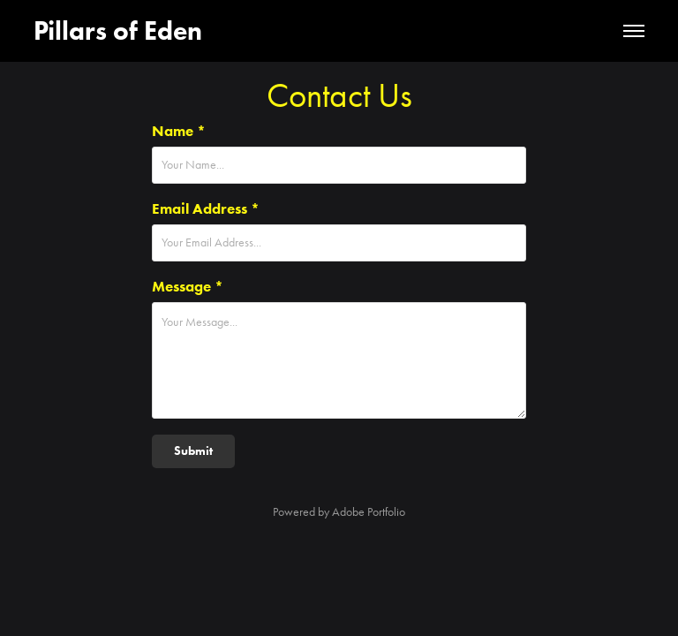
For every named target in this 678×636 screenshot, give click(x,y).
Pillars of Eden (118, 30)
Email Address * (206, 208)
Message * (187, 286)
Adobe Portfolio (368, 511)
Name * (179, 131)
